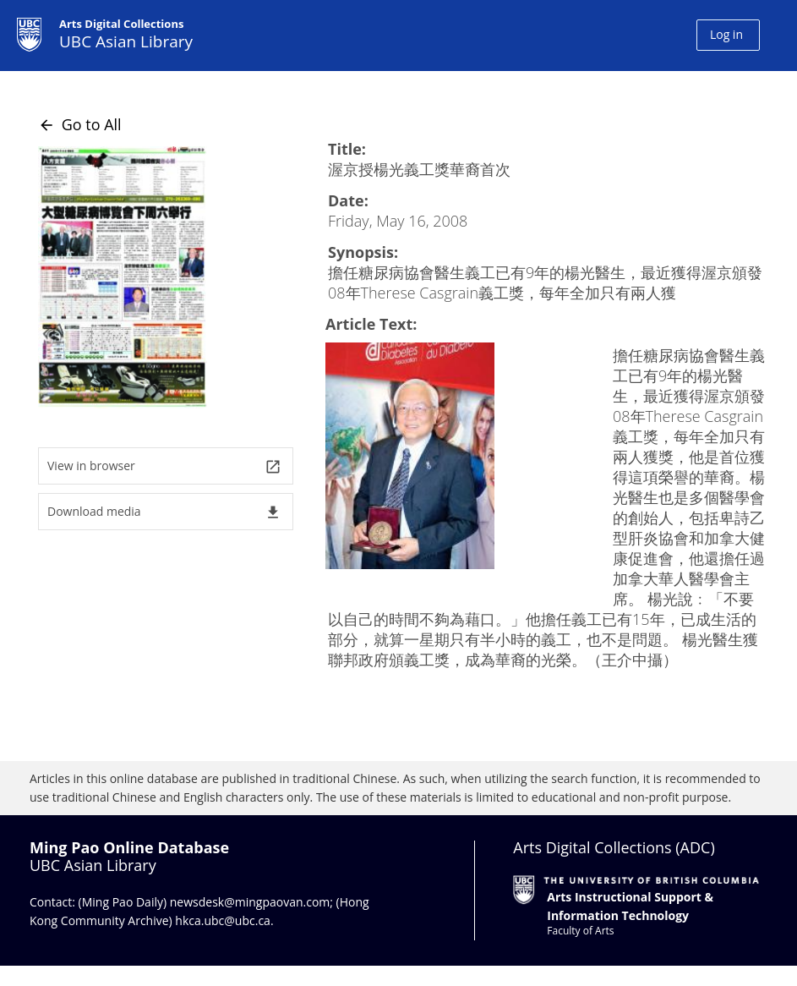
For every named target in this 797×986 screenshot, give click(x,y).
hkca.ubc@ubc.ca (222, 920)
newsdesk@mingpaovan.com (250, 902)
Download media (164, 512)
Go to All (80, 124)
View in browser (164, 466)
